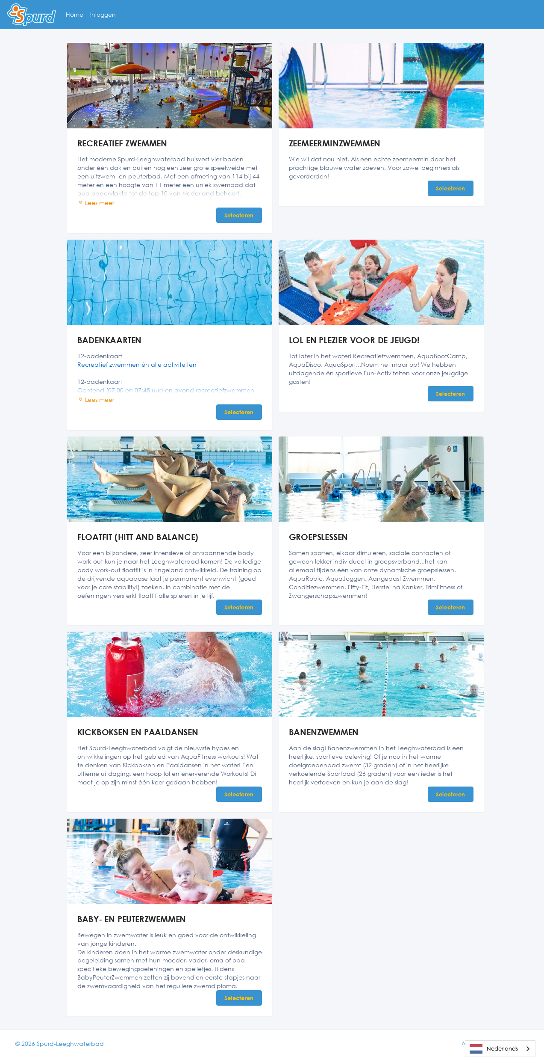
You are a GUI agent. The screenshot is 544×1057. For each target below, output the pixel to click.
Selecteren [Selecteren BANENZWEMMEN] (450, 794)
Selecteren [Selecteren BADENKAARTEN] (239, 412)
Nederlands (494, 1049)
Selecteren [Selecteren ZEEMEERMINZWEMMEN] (450, 188)
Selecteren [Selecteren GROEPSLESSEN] (450, 607)
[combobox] (500, 1048)
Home (74, 14)
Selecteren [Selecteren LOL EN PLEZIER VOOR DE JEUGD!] (450, 393)
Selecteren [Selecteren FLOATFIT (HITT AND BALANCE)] (239, 607)
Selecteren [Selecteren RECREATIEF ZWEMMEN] (239, 215)
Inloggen (103, 14)
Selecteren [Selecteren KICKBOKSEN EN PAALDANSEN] (239, 794)
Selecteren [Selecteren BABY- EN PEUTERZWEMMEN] (239, 998)
